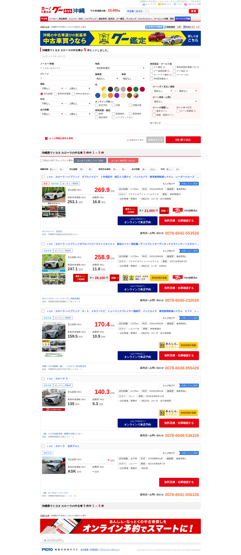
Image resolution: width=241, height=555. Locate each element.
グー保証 (179, 71)
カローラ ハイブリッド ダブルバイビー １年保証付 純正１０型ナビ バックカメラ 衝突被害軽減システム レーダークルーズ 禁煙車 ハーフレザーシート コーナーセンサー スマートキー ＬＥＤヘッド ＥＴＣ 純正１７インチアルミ (127, 177)
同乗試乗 (135, 105)
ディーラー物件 (159, 75)
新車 (99, 113)
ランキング (131, 19)
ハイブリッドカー (122, 117)
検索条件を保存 (136, 140)
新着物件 (118, 113)
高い (91, 169)
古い (62, 169)
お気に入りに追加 (194, 4)
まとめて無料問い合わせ (123, 160)
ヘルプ (179, 4)
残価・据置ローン (163, 115)
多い (144, 169)
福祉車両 (103, 19)
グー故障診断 (158, 71)
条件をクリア (155, 139)
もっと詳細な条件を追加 (61, 138)
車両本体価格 (62, 93)
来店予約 (101, 105)
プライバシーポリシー (110, 549)
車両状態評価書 (159, 277)
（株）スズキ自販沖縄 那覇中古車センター (62, 434)
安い (82, 169)
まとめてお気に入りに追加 (90, 160)
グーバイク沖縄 (183, 19)
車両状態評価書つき (184, 67)
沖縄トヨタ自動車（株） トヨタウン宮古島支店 (64, 366)
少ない (153, 169)
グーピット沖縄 (161, 19)
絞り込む (183, 139)
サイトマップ (151, 4)
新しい (53, 169)
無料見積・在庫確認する (179, 220)
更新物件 (135, 113)
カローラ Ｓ (61, 378)
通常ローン (160, 111)
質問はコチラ (166, 4)
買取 (172, 19)
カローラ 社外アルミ (67, 446)
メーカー (53, 19)
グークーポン (181, 75)
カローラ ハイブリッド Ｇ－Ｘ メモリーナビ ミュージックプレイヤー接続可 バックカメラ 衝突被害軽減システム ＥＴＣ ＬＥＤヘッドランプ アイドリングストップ (127, 311)
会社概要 (85, 549)
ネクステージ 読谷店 (52, 231)
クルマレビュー (145, 19)
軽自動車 (63, 19)
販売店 (139, 11)
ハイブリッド (91, 19)
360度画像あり (159, 78)
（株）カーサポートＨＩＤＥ (55, 493)
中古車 (44, 19)
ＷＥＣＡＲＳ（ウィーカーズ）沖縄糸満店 (61, 299)
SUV (81, 19)
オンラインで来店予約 (137, 221)
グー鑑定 (120, 19)
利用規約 (94, 549)
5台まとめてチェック (52, 160)
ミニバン (73, 19)
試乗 (116, 105)
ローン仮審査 (184, 111)
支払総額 (46, 93)
